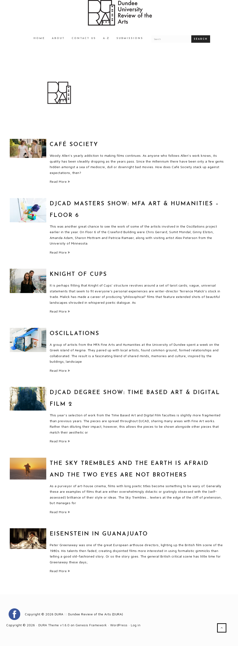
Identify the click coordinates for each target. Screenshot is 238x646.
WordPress (119, 625)
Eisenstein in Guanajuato (99, 534)
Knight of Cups (78, 274)
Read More (60, 181)
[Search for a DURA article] (171, 39)
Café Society (74, 144)
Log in (135, 625)
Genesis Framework (91, 625)
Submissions (129, 38)
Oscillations (74, 333)
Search (201, 39)
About (58, 38)
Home (39, 38)
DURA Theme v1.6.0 (54, 625)
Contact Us (84, 38)
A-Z (106, 38)
